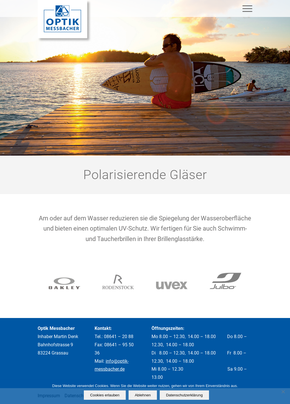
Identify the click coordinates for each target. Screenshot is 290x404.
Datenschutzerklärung (184, 395)
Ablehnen (143, 395)
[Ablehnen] (283, 391)
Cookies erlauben (105, 395)
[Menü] (245, 8)
